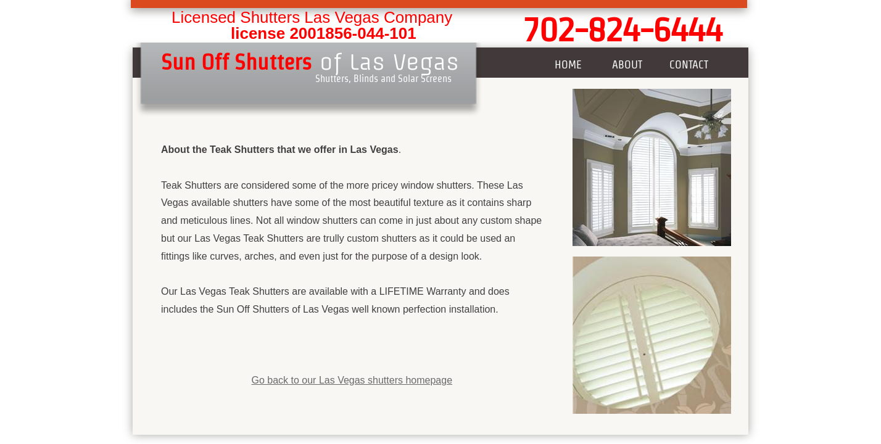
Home (568, 64)
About (627, 64)
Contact (688, 64)
